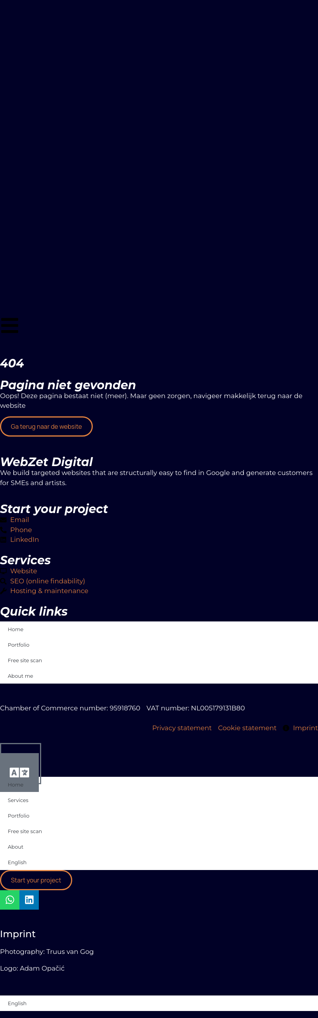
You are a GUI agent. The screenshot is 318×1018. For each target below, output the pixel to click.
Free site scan (25, 660)
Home (15, 629)
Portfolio (19, 645)
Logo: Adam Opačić (32, 968)
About (15, 847)
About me (20, 676)
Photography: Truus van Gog (47, 951)
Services (18, 800)
